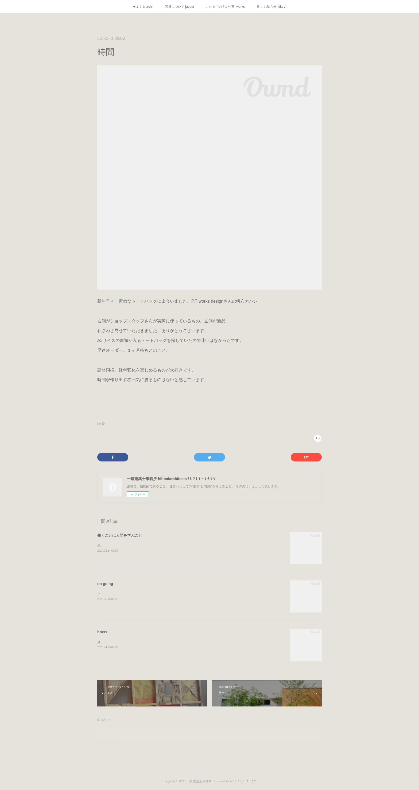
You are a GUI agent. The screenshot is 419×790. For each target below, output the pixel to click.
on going (105, 584)
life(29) (101, 423)
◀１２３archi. (143, 7)
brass (102, 632)
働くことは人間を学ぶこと (119, 535)
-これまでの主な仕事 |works (225, 7)
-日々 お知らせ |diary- (270, 7)
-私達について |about (179, 7)
